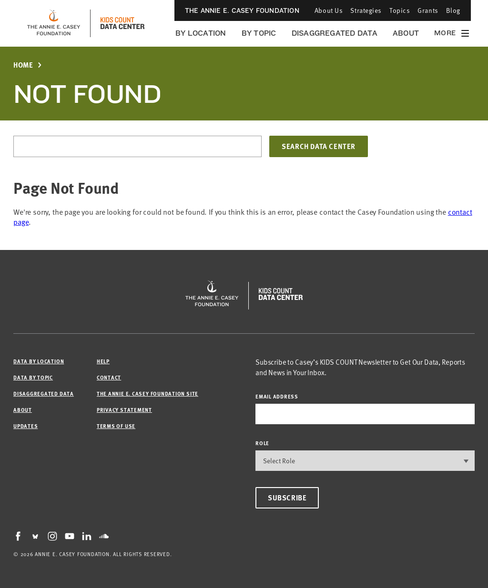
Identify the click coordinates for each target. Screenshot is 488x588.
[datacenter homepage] (122, 23)
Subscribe (287, 497)
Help (103, 361)
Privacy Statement (124, 409)
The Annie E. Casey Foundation (242, 10)
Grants (427, 10)
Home (23, 65)
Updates (25, 425)
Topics (399, 10)
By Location (200, 33)
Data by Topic (33, 377)
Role (262, 443)
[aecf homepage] (53, 23)
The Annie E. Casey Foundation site (147, 393)
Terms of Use (116, 425)
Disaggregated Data (334, 33)
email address (276, 396)
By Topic (259, 33)
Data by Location (38, 361)
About (406, 33)
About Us (329, 10)
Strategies (366, 10)
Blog (453, 10)
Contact (109, 377)
